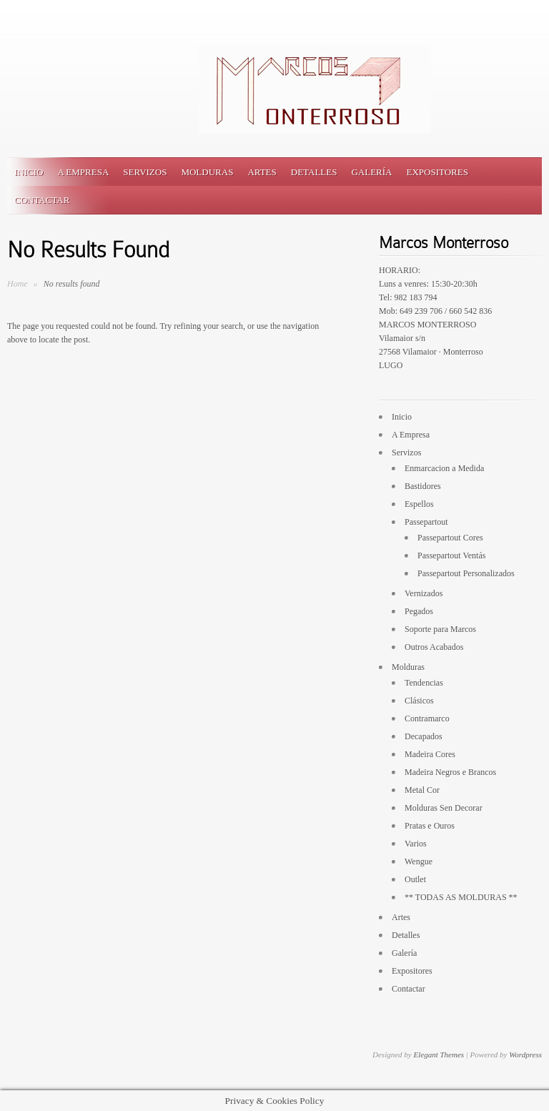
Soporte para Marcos (440, 629)
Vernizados (423, 593)
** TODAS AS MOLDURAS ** (461, 897)
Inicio (28, 172)
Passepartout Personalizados (466, 573)
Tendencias (424, 683)
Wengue (418, 861)
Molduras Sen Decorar (444, 808)
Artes (261, 172)
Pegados (419, 611)
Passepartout (426, 522)
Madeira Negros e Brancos (450, 772)
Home (17, 284)
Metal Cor (422, 790)
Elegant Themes (438, 1054)
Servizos (145, 172)
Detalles (314, 172)
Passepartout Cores (450, 538)
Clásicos (419, 701)
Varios (416, 844)
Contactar (41, 199)
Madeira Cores (430, 754)
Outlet (415, 879)
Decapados (423, 736)
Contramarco (427, 718)
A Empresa (83, 172)
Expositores (437, 172)
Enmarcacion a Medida (444, 468)
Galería (371, 172)
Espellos (419, 504)
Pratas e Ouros (430, 826)
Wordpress (525, 1054)
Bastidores (423, 486)
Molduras (207, 172)
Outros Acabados (434, 647)
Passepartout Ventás (451, 555)
